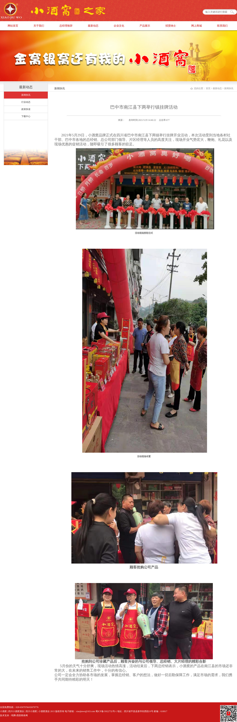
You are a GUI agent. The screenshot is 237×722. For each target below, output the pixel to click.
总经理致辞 (66, 25)
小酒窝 (3, 711)
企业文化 (119, 25)
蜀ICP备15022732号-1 (106, 711)
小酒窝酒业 (44, 711)
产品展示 (145, 25)
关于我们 (39, 25)
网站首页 (13, 25)
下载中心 (25, 116)
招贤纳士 (170, 25)
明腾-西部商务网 (19, 715)
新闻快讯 (25, 95)
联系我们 (222, 25)
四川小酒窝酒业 (16, 711)
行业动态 (25, 102)
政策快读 (25, 109)
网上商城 (196, 25)
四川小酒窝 (31, 711)
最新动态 (93, 25)
